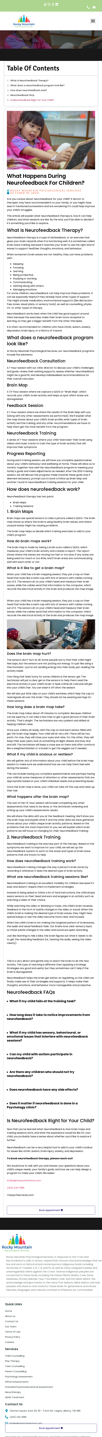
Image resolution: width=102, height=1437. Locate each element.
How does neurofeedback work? (28, 90)
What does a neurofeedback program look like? (37, 85)
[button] (93, 21)
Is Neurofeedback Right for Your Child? (32, 100)
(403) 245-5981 (15, 1187)
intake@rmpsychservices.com (24, 1180)
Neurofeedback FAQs (22, 95)
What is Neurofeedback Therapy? (29, 80)
